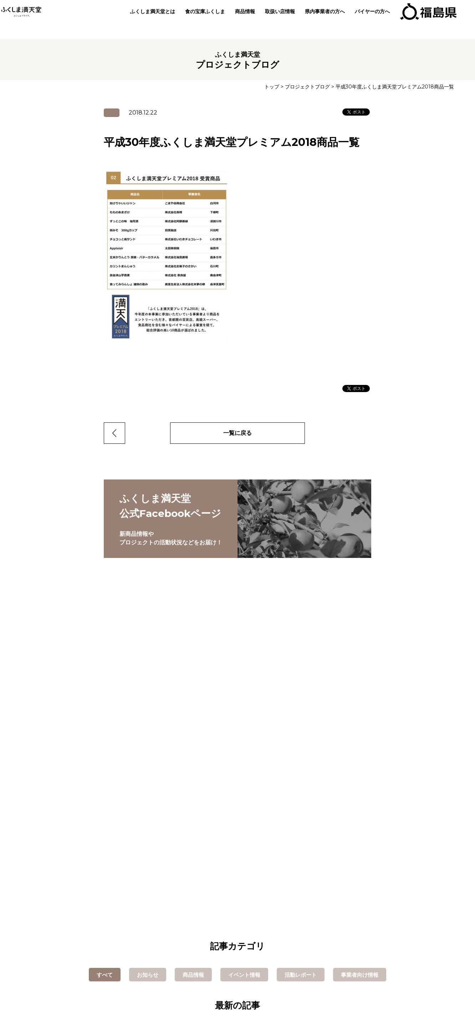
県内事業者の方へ (322, 19)
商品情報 (242, 19)
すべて (105, 974)
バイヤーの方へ (369, 19)
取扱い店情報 (277, 19)
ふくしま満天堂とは (149, 19)
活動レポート (301, 974)
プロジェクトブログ (307, 86)
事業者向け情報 (359, 974)
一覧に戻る (237, 433)
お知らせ (147, 974)
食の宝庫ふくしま (202, 19)
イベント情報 (244, 974)
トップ (271, 86)
